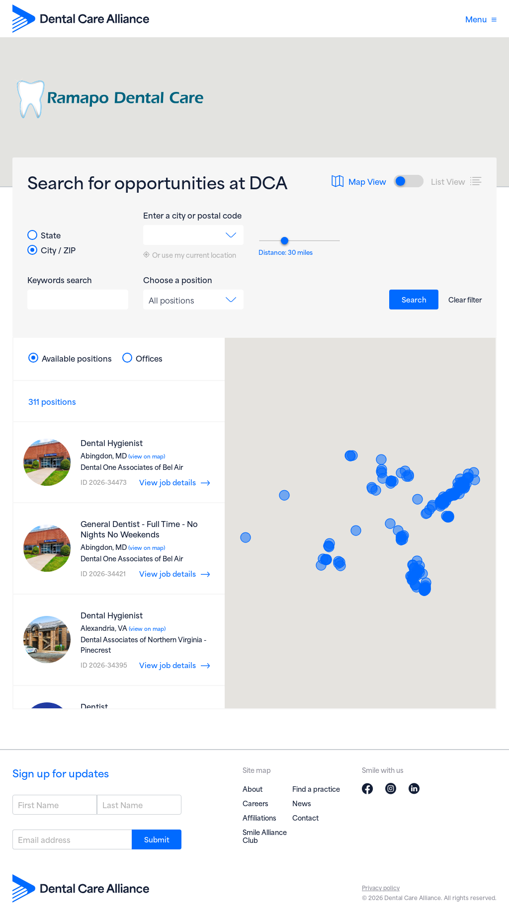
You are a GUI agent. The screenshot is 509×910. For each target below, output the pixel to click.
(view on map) (146, 456)
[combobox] (193, 235)
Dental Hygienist (112, 442)
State (44, 235)
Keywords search (59, 280)
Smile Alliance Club (265, 836)
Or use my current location (189, 255)
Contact (305, 817)
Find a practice (316, 788)
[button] (375, 490)
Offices (142, 358)
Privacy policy (381, 887)
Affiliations (259, 817)
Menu (481, 18)
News (301, 803)
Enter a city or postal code (192, 215)
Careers (255, 803)
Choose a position (177, 280)
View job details (167, 481)
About (252, 788)
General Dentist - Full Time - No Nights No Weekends (139, 528)
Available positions (70, 358)
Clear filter (465, 299)
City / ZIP (51, 250)
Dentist (94, 706)
